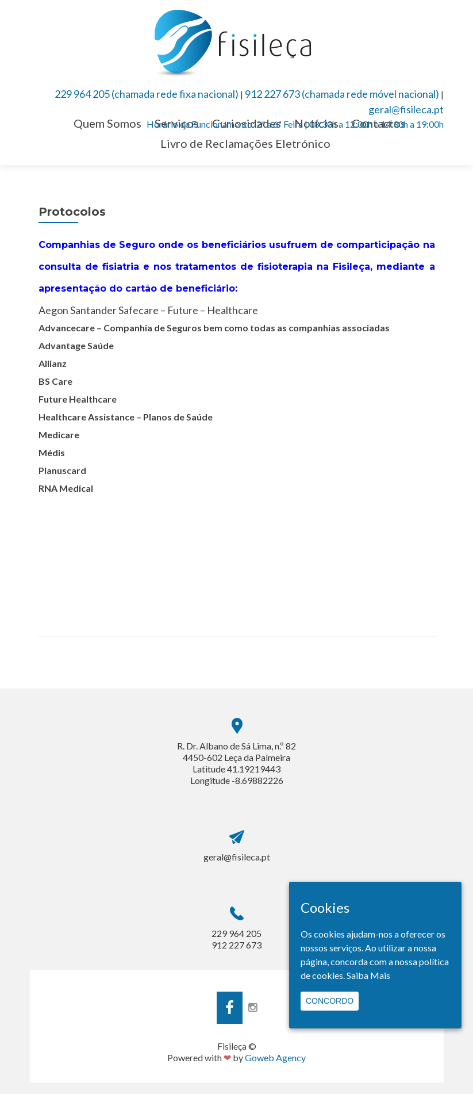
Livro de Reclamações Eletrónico (245, 143)
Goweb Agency (275, 1057)
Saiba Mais (368, 975)
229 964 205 (236, 933)
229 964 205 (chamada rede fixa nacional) (147, 93)
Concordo (329, 1000)
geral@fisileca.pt (406, 109)
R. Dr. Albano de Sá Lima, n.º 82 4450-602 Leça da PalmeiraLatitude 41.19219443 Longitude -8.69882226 (236, 763)
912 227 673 (236, 944)
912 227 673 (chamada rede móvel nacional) (342, 93)
